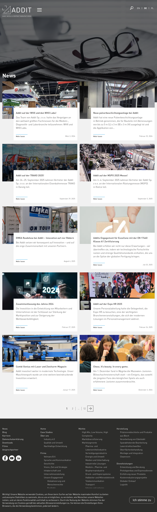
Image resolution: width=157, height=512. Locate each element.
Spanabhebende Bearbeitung (133, 442)
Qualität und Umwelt (53, 442)
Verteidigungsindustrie (96, 453)
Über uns (44, 435)
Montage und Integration (131, 453)
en (138, 8)
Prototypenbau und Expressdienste (136, 470)
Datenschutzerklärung (12, 439)
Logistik (124, 484)
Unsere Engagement (53, 477)
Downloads (7, 442)
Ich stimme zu (142, 500)
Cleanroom (125, 456)
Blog (4, 432)
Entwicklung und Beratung (132, 467)
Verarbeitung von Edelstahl (132, 439)
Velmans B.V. (50, 456)
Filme (5, 446)
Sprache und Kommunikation (57, 460)
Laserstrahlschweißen (130, 446)
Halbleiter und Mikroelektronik (99, 477)
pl (152, 8)
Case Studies (46, 432)
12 (84, 408)
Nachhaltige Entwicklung (55, 446)
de (145, 8)
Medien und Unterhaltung (97, 460)
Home (43, 428)
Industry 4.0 (49, 439)
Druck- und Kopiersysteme (98, 474)
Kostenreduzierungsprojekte (133, 477)
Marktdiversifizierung (92, 439)
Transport (90, 484)
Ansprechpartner (10, 449)
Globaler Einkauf (128, 481)
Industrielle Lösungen (95, 463)
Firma (43, 453)
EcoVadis (51, 488)
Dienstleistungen (125, 463)
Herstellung (122, 428)
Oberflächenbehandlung (131, 449)
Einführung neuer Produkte (133, 474)
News (5, 428)
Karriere (6, 435)
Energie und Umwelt (94, 456)
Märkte (81, 428)
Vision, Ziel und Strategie (55, 467)
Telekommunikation (94, 481)
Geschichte (49, 463)
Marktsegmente (89, 442)
